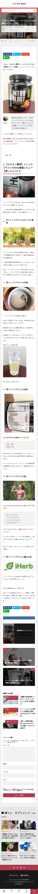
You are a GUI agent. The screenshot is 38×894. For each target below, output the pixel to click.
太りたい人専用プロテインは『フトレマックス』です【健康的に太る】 (9, 857)
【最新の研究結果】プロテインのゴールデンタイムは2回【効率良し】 (27, 700)
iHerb (10, 579)
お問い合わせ (24, 875)
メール (5, 772)
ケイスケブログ (24, 879)
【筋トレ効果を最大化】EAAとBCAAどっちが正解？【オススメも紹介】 (27, 724)
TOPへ (34, 891)
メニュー (19, 891)
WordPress (18, 884)
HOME (5, 41)
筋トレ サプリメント (10, 29)
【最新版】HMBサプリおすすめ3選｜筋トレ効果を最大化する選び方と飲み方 (10, 836)
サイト (5, 780)
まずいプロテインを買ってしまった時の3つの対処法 (28, 857)
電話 (26, 891)
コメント (6, 745)
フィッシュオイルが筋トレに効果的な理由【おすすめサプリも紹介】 (27, 712)
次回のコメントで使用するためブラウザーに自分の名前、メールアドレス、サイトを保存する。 (19, 790)
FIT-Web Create (21, 882)
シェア (11, 891)
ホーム (4, 891)
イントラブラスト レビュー (12, 31)
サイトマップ (13, 875)
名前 (5, 764)
